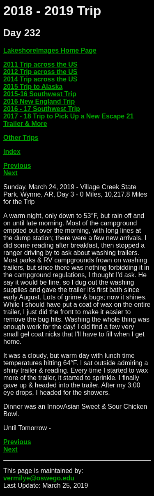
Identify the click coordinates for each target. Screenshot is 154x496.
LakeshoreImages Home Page (50, 50)
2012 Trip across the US (40, 71)
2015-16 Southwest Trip (39, 93)
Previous (17, 165)
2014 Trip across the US (40, 79)
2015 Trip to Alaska (32, 86)
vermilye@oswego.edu (38, 478)
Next (10, 172)
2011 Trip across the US (40, 64)
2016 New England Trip (39, 101)
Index (12, 151)
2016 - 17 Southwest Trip (41, 108)
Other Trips (20, 137)
